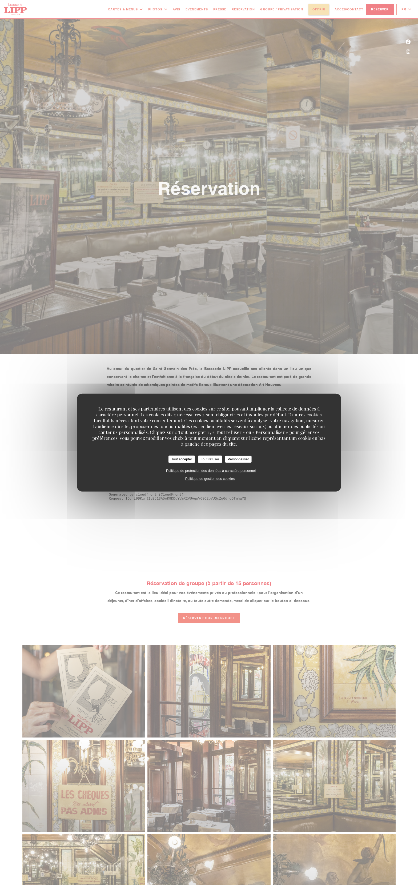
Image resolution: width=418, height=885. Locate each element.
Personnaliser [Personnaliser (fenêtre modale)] (238, 459)
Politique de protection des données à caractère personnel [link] (211, 470)
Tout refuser (210, 459)
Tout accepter (181, 459)
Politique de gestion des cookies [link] (210, 478)
